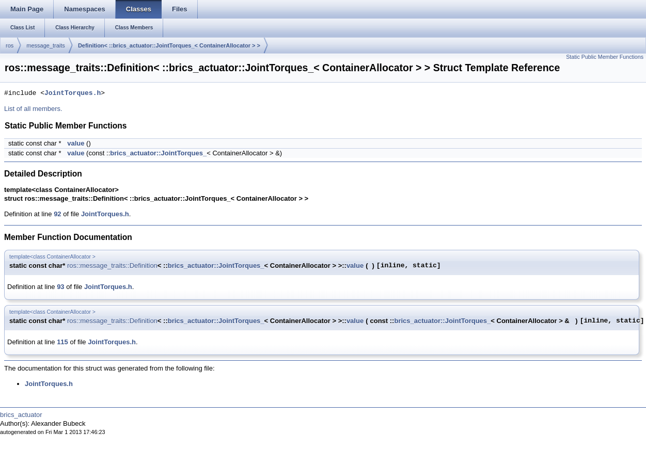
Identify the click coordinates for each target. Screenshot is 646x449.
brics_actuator (21, 415)
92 (57, 214)
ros (9, 45)
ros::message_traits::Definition (112, 265)
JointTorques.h (72, 93)
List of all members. (33, 109)
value (75, 143)
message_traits (45, 45)
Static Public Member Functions (604, 57)
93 (60, 287)
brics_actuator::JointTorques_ (158, 153)
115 (62, 342)
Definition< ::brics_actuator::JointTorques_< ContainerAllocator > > (169, 45)
